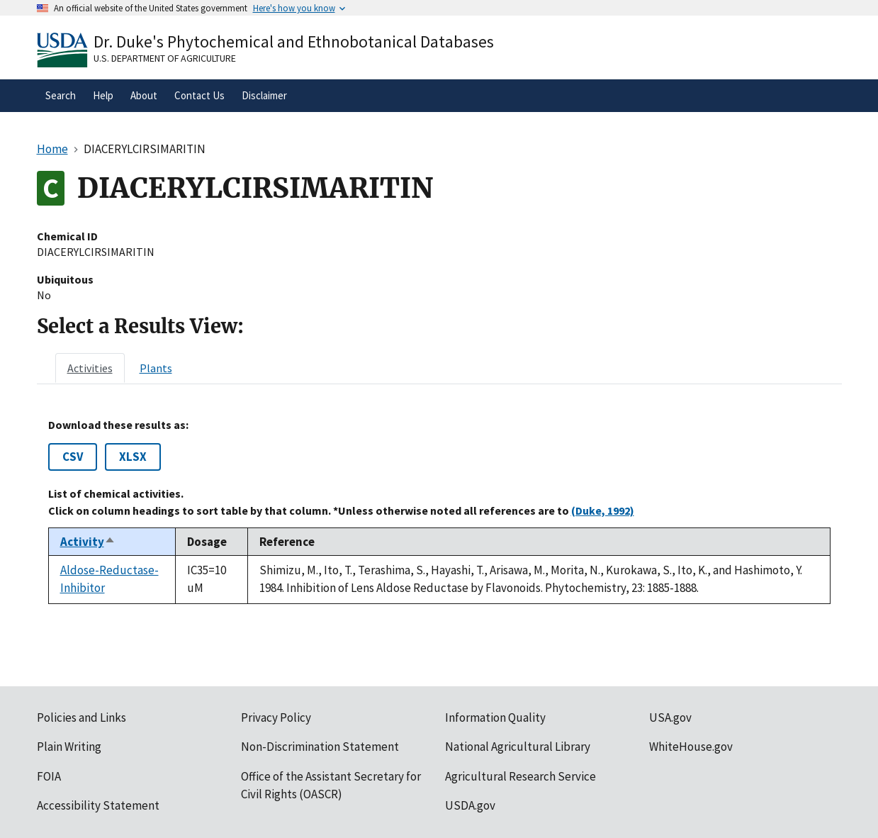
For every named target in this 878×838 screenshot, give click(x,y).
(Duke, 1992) (602, 510)
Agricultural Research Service (520, 776)
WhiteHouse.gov (691, 746)
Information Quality (495, 717)
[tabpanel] (439, 511)
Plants (156, 368)
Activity (88, 541)
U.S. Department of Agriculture (165, 58)
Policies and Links (81, 717)
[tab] (90, 368)
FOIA (49, 776)
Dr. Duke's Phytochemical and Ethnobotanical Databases (294, 41)
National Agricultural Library (517, 746)
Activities (90, 368)
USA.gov (670, 717)
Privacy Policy (276, 717)
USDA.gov (470, 805)
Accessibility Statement (98, 805)
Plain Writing (69, 746)
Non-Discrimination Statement (320, 746)
